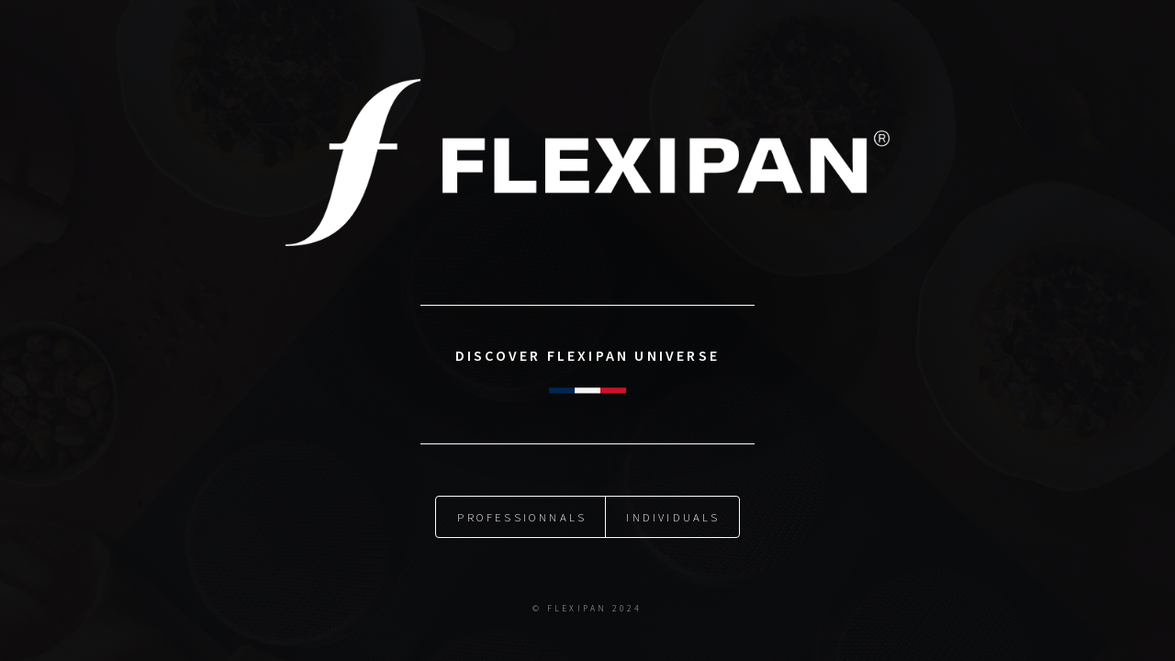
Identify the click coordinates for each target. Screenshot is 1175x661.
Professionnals (522, 517)
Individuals (673, 517)
